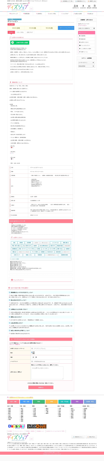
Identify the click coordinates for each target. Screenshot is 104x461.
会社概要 (10, 431)
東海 (51, 401)
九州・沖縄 (13, 401)
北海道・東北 (90, 401)
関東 (77, 401)
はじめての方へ (83, 6)
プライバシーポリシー (19, 431)
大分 (31, 8)
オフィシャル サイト (66, 27)
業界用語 (94, 6)
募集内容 (82, 39)
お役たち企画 (78, 13)
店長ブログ (30, 32)
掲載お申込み (91, 436)
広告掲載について (40, 431)
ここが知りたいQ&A (85, 48)
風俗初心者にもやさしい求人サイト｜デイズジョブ (18, 437)
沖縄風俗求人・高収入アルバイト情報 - (18, 6)
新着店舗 (26, 13)
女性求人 (39, 13)
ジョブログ (64, 13)
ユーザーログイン (87, 62)
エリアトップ (14, 13)
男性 (33, 353)
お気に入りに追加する (87, 28)
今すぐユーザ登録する (15, 344)
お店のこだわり (84, 42)
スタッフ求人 (52, 13)
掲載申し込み (92, 1)
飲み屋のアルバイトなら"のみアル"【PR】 (55, 431)
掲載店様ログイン (80, 1)
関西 (39, 401)
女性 (33, 352)
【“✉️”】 (12, 153)
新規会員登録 (87, 66)
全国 (31, 438)
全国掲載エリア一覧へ (67, 1)
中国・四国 (26, 401)
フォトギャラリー (84, 45)
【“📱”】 (12, 158)
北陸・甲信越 (64, 401)
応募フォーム (83, 51)
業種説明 (89, 6)
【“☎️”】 (12, 147)
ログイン (76, 6)
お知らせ (90, 13)
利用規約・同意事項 (30, 431)
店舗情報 (82, 35)
